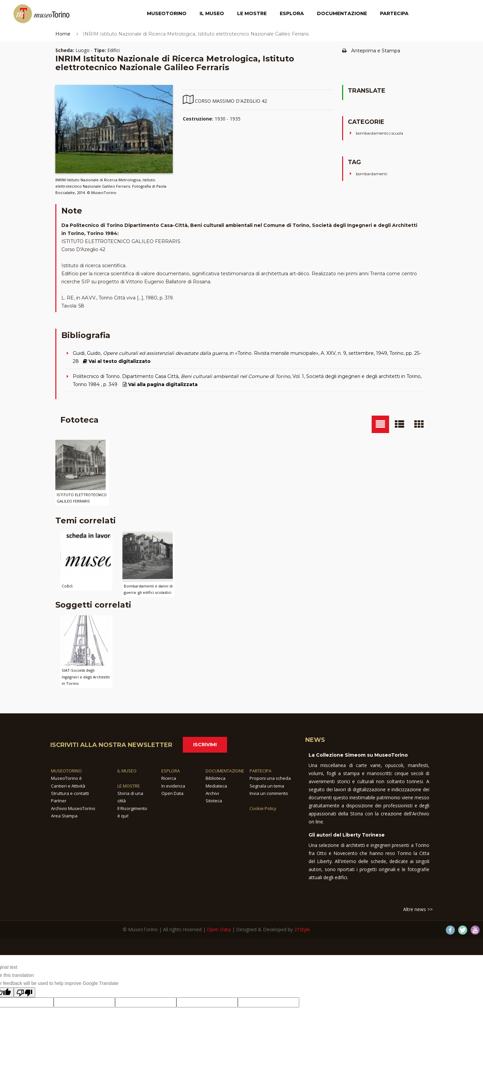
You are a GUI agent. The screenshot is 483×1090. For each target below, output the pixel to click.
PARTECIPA (260, 771)
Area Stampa (64, 816)
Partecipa (394, 15)
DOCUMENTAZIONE (225, 771)
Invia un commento (269, 793)
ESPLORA (170, 771)
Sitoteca (214, 801)
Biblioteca (215, 778)
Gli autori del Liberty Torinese (347, 835)
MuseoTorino (166, 15)
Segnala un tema (267, 786)
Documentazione (342, 15)
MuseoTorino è (66, 778)
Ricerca (168, 778)
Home (62, 34)
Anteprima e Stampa (371, 51)
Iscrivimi (205, 745)
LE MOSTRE (128, 786)
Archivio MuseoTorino (73, 808)
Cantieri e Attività (68, 786)
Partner (58, 801)
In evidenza (173, 786)
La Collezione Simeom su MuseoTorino (358, 755)
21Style (302, 929)
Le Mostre (252, 15)
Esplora (292, 15)
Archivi (212, 793)
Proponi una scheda (270, 778)
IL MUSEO (127, 771)
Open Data (172, 793)
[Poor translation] (24, 992)
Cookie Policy (263, 808)
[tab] (380, 424)
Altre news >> (418, 909)
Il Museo (212, 15)
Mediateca (216, 786)
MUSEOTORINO (66, 771)
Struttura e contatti (70, 793)
